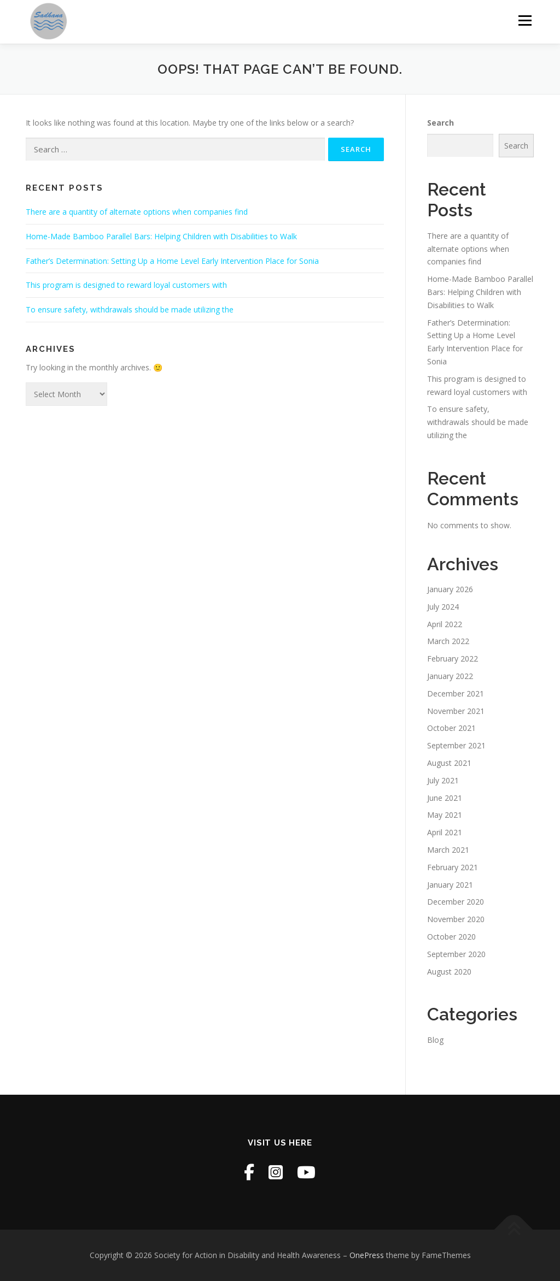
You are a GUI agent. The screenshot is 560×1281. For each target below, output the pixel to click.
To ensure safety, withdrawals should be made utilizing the (130, 309)
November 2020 (456, 919)
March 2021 (448, 850)
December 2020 (455, 901)
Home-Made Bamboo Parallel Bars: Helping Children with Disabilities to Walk (161, 236)
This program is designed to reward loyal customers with (126, 285)
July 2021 (443, 780)
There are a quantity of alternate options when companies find (137, 211)
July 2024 (443, 606)
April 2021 (444, 832)
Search (440, 122)
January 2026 (450, 589)
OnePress (366, 1255)
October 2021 (451, 728)
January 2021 (450, 884)
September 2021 (456, 745)
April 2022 (444, 624)
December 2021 (455, 693)
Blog (435, 1040)
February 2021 (452, 867)
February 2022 (452, 658)
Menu (524, 20)
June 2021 (444, 798)
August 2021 (449, 763)
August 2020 (449, 971)
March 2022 (448, 641)
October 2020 (451, 936)
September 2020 (456, 954)
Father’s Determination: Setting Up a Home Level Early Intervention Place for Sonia (172, 261)
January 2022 (450, 676)
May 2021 (444, 815)
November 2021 (456, 711)
